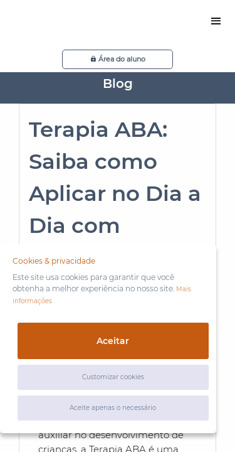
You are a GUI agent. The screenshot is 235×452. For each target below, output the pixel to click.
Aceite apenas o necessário (113, 408)
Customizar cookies (113, 377)
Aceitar (113, 341)
